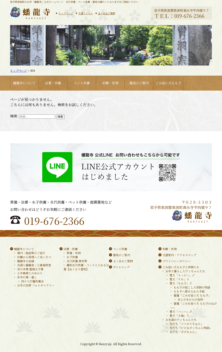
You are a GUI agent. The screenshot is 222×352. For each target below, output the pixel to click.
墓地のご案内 (139, 83)
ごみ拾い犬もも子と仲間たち (180, 267)
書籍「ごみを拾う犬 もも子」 (192, 295)
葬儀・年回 (74, 253)
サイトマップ (121, 267)
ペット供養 (82, 83)
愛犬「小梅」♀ (179, 316)
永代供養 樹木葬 (77, 261)
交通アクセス (85, 13)
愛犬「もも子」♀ (181, 283)
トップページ (66, 13)
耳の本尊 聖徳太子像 (30, 269)
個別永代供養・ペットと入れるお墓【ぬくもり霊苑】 (86, 267)
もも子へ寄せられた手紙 (189, 291)
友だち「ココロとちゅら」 (186, 324)
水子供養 (72, 257)
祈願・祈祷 (110, 83)
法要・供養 (53, 83)
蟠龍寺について (24, 83)
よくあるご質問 (106, 13)
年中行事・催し (27, 277)
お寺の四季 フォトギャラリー (35, 285)
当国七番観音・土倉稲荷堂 (34, 265)
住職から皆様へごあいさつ (34, 257)
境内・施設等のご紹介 (31, 253)
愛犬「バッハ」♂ (181, 312)
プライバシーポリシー (176, 261)
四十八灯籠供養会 (32, 281)
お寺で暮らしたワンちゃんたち (185, 271)
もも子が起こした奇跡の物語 (192, 287)
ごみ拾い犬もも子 (168, 83)
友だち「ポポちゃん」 (184, 332)
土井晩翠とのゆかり (30, 273)
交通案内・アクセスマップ (179, 255)
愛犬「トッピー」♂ (182, 275)
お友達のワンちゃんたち (181, 320)
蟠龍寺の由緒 (25, 261)
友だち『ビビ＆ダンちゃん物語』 (191, 328)
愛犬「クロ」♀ (179, 279)
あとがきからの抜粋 (190, 299)
